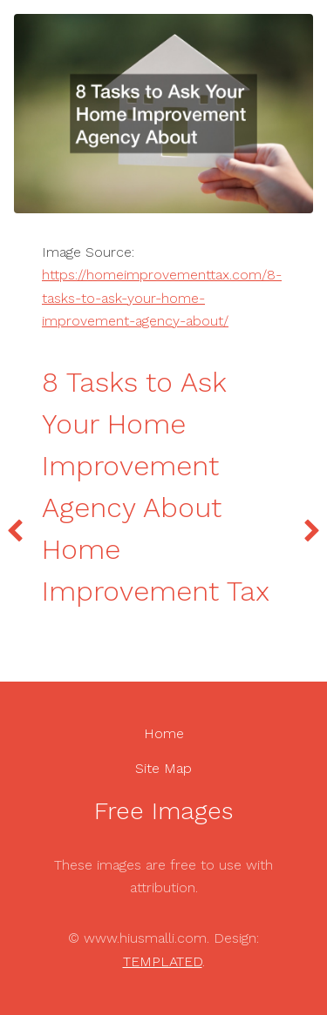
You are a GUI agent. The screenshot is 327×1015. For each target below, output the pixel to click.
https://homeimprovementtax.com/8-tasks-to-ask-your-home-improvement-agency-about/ (162, 297)
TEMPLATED (162, 961)
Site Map (163, 768)
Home (164, 733)
